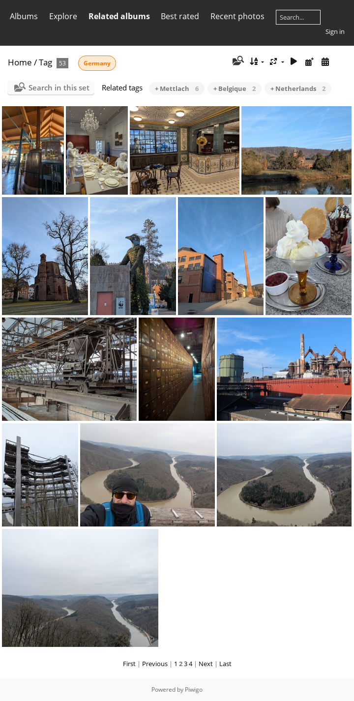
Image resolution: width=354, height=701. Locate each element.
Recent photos (237, 16)
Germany (97, 63)
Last (225, 663)
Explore (63, 16)
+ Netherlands (297, 88)
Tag (45, 62)
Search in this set (59, 87)
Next (206, 663)
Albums (24, 16)
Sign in (335, 31)
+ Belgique (234, 88)
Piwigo (194, 689)
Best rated (180, 16)
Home (20, 62)
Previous (155, 663)
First (129, 663)
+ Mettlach (177, 88)
